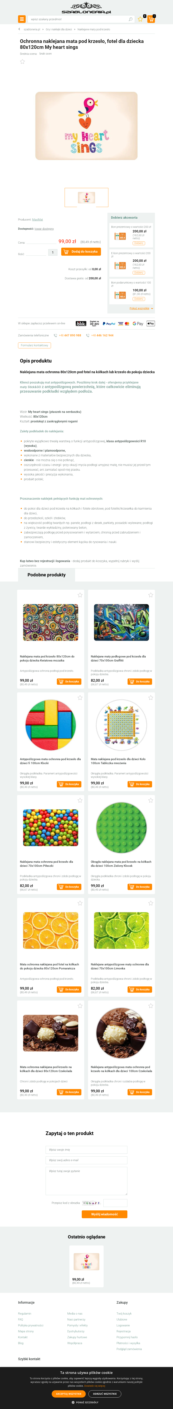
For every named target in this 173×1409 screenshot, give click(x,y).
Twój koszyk (124, 1313)
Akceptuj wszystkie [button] (68, 1393)
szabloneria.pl (86, 8)
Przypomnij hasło (127, 1337)
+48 (70, 335)
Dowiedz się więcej (94, 1385)
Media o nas (75, 1313)
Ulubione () (144, 16)
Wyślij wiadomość (104, 1214)
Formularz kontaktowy (34, 345)
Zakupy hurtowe (77, 1337)
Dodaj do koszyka (85, 251)
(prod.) (154, 16)
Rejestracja (124, 1331)
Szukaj (130, 19)
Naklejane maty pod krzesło (94, 29)
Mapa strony (26, 1331)
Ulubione (122, 1319)
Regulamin (24, 1313)
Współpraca (74, 1343)
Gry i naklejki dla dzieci (59, 29)
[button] (86, 1402)
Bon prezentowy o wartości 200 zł (131, 226)
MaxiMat (37, 219)
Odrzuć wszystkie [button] (105, 1393)
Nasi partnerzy (76, 1319)
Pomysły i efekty (77, 1325)
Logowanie (123, 1325)
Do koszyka (72, 681)
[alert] (86, 1388)
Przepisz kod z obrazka (66, 1203)
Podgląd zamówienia (129, 1349)
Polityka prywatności (30, 1325)
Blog (20, 1343)
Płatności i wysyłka (128, 1343)
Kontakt (23, 1337)
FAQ (20, 1319)
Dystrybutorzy (75, 1331)
